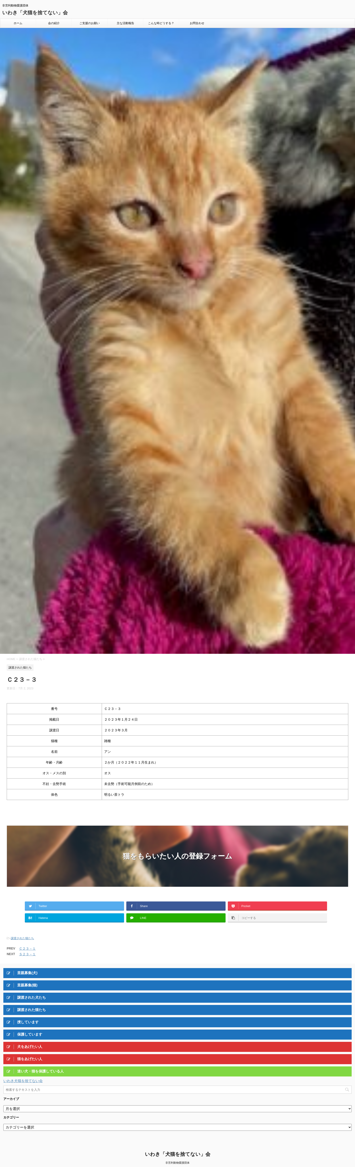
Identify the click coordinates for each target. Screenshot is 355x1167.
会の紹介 (54, 23)
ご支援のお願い (89, 23)
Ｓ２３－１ (27, 954)
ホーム (18, 23)
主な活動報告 (125, 23)
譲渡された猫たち (22, 938)
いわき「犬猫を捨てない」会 (35, 12)
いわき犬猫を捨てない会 (23, 1081)
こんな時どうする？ (161, 23)
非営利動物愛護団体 (177, 1162)
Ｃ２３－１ (27, 948)
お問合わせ (197, 23)
